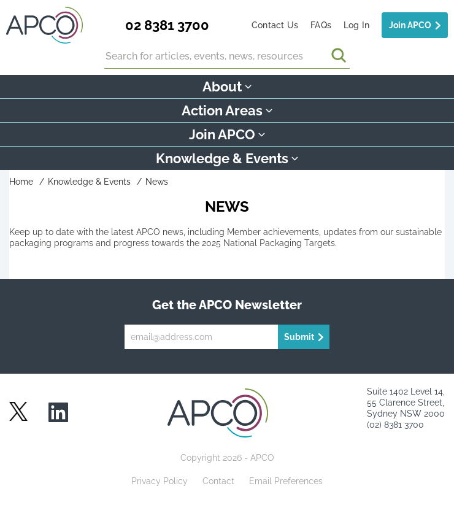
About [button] (227, 86)
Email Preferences (286, 481)
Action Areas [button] (227, 110)
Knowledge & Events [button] (227, 158)
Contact (218, 481)
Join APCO (410, 25)
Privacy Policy (159, 481)
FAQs (320, 25)
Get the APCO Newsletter (227, 305)
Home (21, 182)
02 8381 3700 (167, 25)
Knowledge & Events (89, 182)
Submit (299, 337)
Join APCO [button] (227, 134)
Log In (356, 25)
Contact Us (275, 25)
